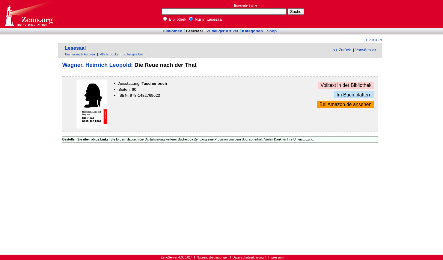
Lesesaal (194, 31)
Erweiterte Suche (245, 5)
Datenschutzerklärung (248, 257)
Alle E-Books (109, 54)
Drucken (374, 40)
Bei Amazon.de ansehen (345, 104)
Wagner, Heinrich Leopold (96, 65)
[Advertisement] (415, 13)
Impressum (276, 257)
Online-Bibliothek (28, 14)
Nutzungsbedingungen (213, 257)
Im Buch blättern (354, 94)
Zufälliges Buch (134, 54)
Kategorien (252, 31)
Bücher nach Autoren (80, 54)
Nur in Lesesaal (205, 19)
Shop (272, 31)
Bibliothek (174, 19)
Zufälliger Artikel (222, 31)
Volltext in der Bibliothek (345, 85)
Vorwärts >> (365, 50)
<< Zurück (342, 50)
